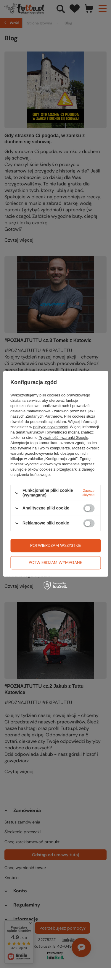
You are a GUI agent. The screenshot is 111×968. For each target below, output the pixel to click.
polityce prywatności (50, 427)
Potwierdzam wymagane (55, 562)
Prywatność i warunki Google (63, 438)
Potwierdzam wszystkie (55, 545)
